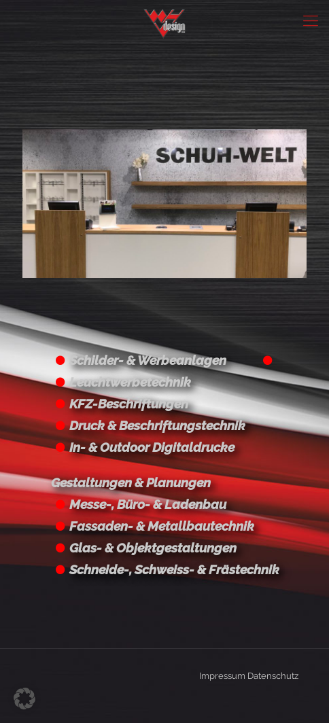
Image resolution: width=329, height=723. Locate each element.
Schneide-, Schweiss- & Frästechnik (174, 569)
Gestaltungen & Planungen (131, 482)
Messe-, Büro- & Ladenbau (147, 504)
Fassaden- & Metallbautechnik (161, 525)
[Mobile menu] (310, 20)
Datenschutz (272, 676)
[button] (24, 698)
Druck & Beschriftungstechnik (157, 425)
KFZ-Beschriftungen (128, 403)
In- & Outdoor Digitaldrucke (152, 447)
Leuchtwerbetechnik (130, 381)
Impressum (222, 676)
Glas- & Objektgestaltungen (153, 547)
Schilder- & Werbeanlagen (147, 360)
